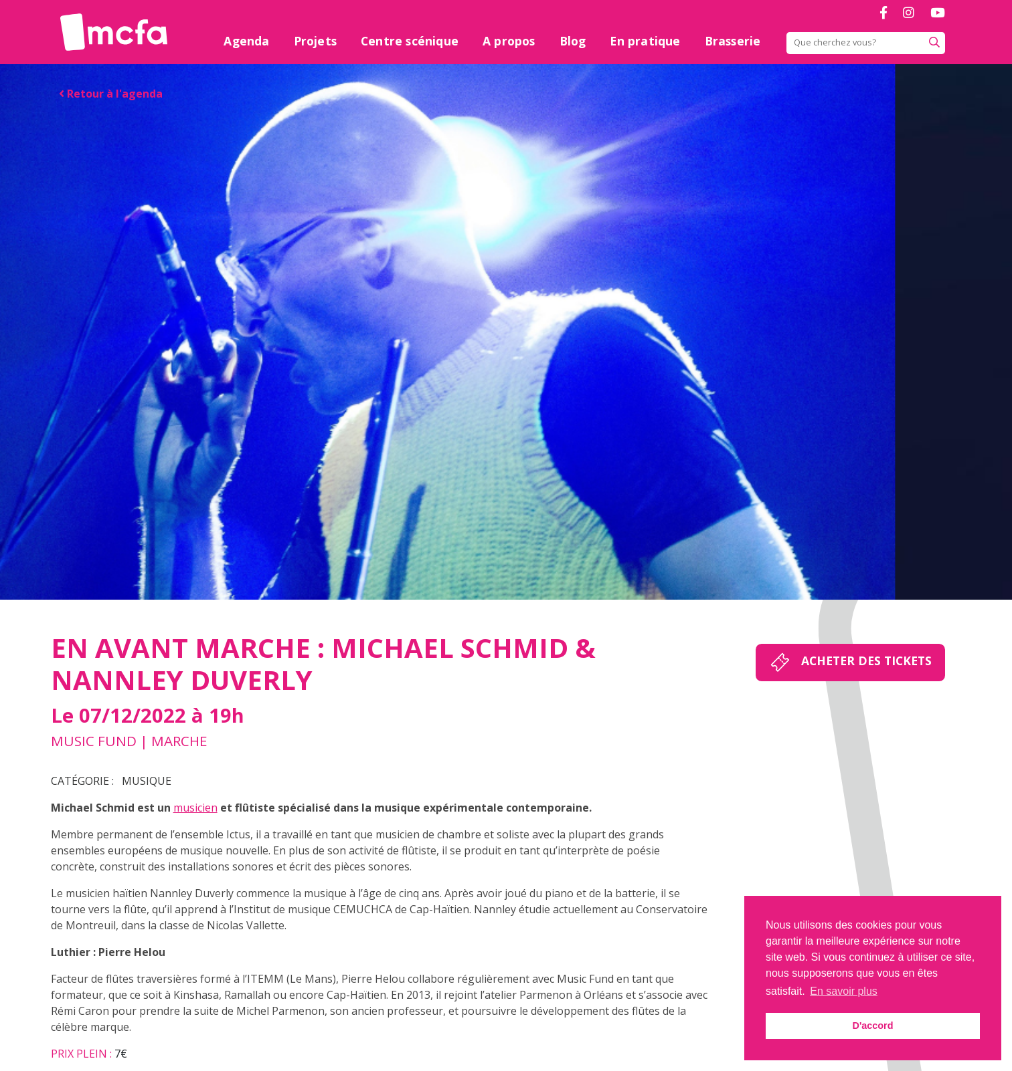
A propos (509, 41)
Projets (315, 41)
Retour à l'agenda (111, 93)
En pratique (645, 41)
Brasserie (733, 41)
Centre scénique (409, 41)
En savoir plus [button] (843, 991)
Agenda (246, 41)
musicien (195, 807)
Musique (146, 781)
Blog (573, 41)
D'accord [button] (872, 1025)
